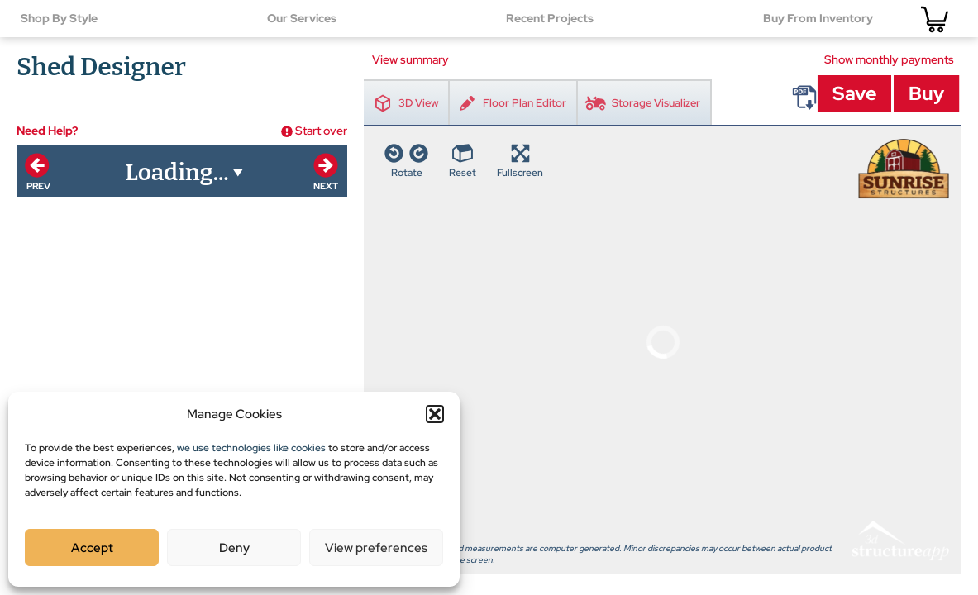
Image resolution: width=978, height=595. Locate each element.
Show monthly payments (889, 59)
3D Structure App (899, 258)
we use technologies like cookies (251, 448)
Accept (92, 548)
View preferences (376, 548)
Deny (234, 548)
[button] (435, 414)
